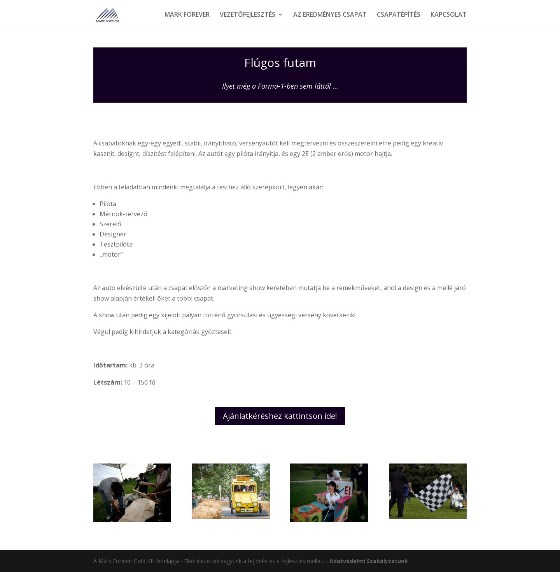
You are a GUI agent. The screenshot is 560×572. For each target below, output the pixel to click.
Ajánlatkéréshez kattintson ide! (280, 416)
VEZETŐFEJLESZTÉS (247, 15)
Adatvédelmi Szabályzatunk (368, 561)
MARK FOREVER (187, 15)
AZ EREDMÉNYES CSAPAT (330, 15)
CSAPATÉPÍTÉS (398, 15)
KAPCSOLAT (448, 15)
